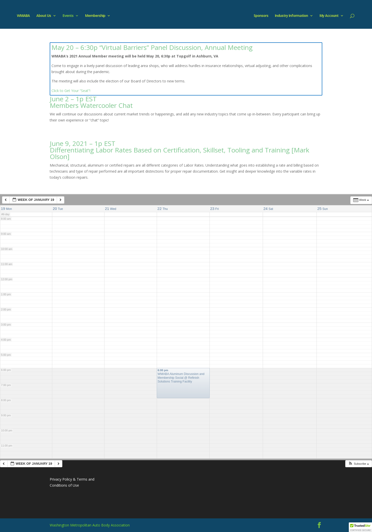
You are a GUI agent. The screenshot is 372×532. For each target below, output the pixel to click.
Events (65, 16)
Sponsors (263, 16)
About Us (41, 16)
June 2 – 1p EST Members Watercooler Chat (91, 102)
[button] (358, 463)
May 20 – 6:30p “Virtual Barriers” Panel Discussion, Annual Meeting (152, 47)
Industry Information (293, 16)
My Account (331, 16)
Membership (93, 16)
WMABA (21, 16)
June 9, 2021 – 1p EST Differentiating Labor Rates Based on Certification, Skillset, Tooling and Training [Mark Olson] (179, 150)
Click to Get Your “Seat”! (70, 90)
